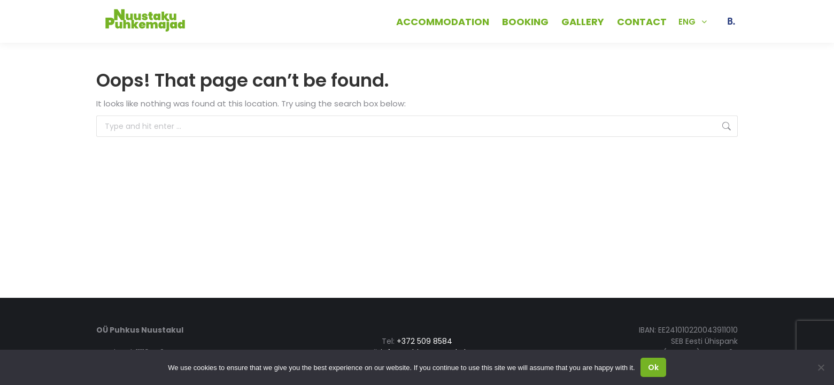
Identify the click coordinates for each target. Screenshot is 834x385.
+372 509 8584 (227, 21)
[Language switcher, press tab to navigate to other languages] (692, 21)
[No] (820, 367)
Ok (653, 367)
